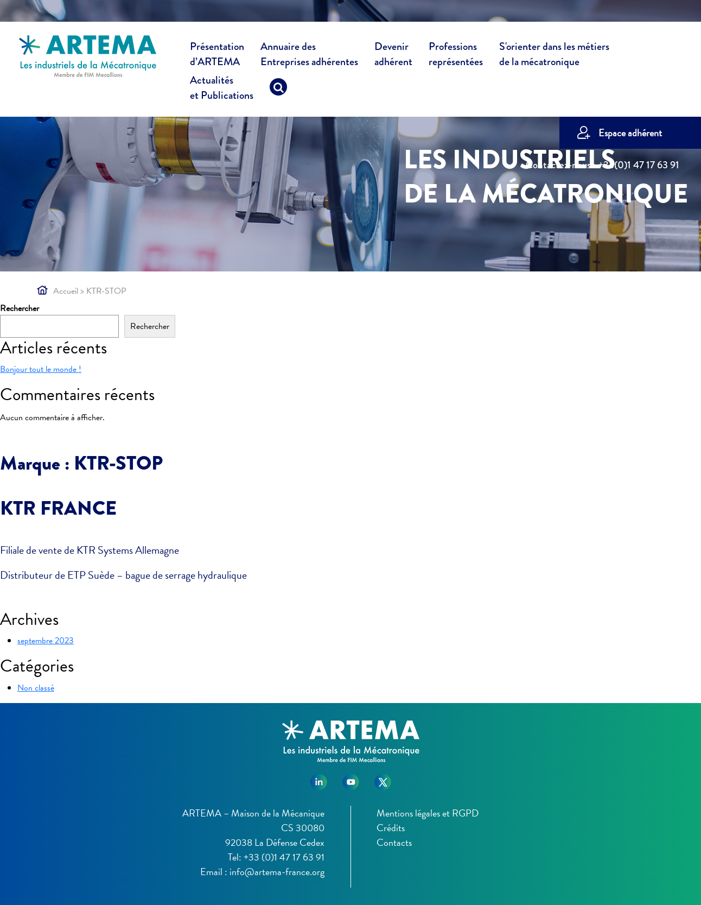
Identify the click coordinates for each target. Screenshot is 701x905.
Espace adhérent (630, 132)
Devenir (393, 56)
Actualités (221, 89)
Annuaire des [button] (309, 56)
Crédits (391, 827)
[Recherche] (278, 89)
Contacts (394, 842)
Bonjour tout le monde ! (40, 369)
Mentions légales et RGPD (428, 813)
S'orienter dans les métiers (554, 56)
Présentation (217, 56)
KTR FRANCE (58, 508)
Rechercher (19, 308)
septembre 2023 (45, 640)
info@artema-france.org (277, 871)
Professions (456, 54)
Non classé (35, 687)
